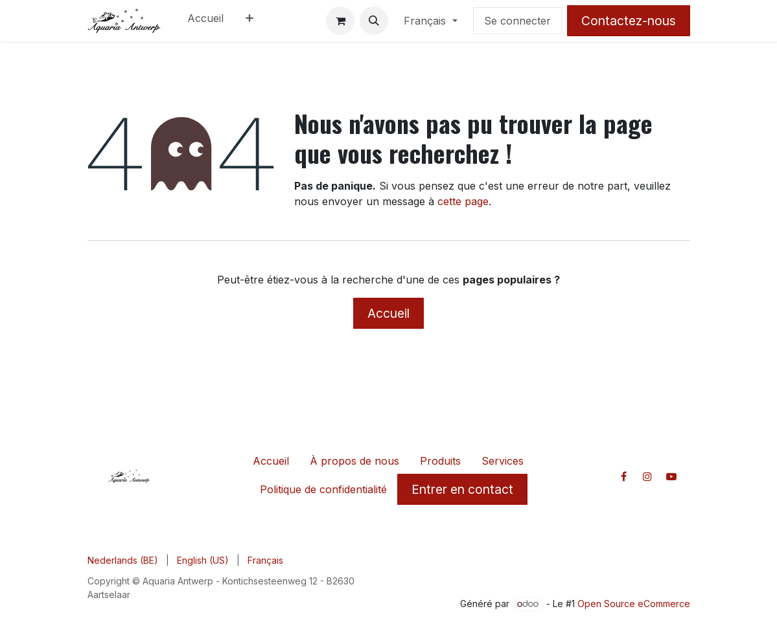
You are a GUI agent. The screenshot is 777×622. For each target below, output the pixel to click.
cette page (463, 201)
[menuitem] (205, 20)
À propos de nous (354, 460)
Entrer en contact (462, 489)
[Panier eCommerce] (340, 20)
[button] (374, 20)
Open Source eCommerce (633, 603)
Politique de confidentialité (323, 489)
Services (502, 460)
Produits (440, 460)
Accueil (388, 313)
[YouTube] (671, 476)
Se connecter (517, 20)
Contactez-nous (628, 20)
